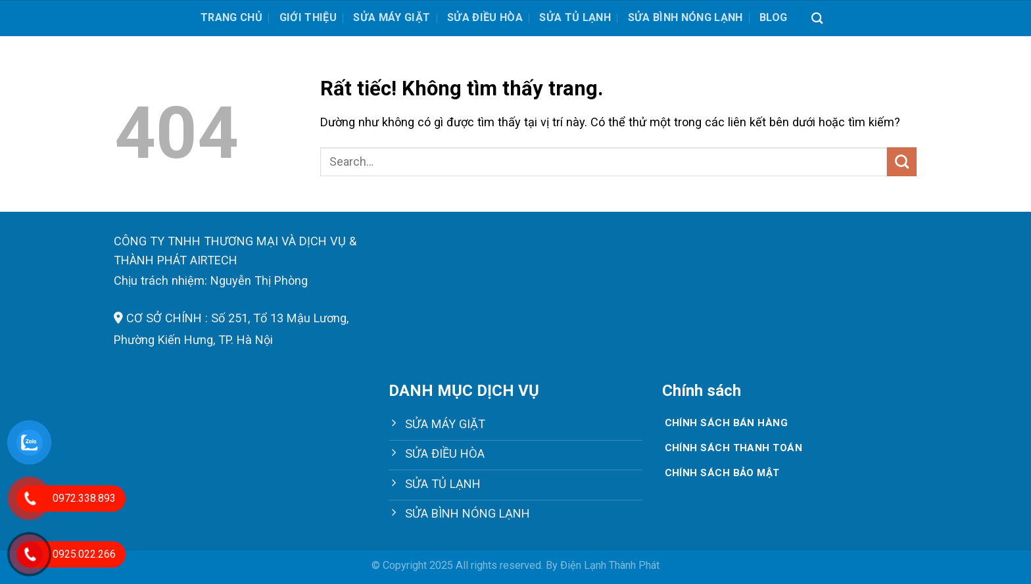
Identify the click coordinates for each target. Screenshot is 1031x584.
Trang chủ (231, 17)
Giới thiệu (308, 17)
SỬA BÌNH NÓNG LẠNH (685, 17)
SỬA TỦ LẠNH (575, 17)
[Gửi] (902, 161)
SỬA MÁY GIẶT (391, 17)
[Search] (817, 18)
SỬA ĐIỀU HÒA (485, 17)
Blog (773, 17)
